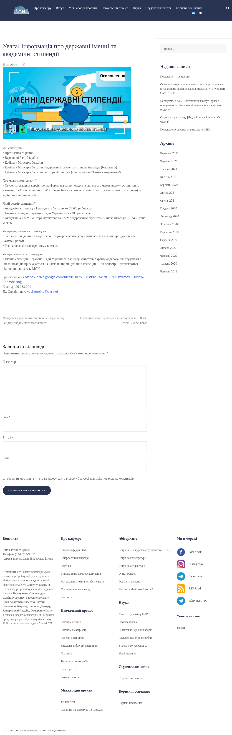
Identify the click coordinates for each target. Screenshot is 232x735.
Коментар (9, 361)
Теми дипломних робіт (74, 661)
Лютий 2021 (168, 193)
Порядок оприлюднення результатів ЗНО (185, 129)
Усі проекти (68, 702)
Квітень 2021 (168, 177)
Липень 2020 (168, 248)
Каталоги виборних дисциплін (79, 645)
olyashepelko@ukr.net (41, 291)
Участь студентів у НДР (133, 614)
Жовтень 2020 (169, 224)
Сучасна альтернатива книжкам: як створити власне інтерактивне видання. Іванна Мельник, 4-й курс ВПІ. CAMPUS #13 (192, 88)
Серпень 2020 (169, 240)
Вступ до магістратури (132, 558)
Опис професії (127, 574)
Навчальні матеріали (73, 630)
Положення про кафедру (75, 589)
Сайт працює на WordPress (20, 730)
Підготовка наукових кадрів (135, 630)
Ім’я (7, 417)
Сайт (6, 458)
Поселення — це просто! (175, 76)
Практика (66, 653)
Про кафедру (42, 8)
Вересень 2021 (169, 153)
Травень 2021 (168, 169)
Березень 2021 (169, 185)
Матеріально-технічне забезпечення (82, 581)
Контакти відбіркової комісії (136, 589)
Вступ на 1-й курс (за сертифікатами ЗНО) (144, 550)
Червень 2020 (168, 256)
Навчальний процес (114, 8)
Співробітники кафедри (75, 558)
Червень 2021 (168, 161)
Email (8, 437)
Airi (50, 730)
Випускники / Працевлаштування (81, 574)
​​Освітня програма (129, 581)
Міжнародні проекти (83, 8)
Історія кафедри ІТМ (73, 550)
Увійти (181, 628)
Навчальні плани (71, 622)
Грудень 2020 (168, 208)
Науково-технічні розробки (135, 638)
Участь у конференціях (133, 645)
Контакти (66, 597)
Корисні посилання (189, 8)
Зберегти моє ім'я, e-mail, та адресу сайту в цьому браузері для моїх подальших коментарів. (70, 478)
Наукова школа (128, 622)
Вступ (60, 8)
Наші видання (127, 653)
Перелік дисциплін (72, 638)
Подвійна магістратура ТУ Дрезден (82, 710)
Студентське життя (158, 8)
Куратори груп (69, 669)
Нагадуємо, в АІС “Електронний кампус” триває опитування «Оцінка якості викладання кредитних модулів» (190, 105)
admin (13, 64)
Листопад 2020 (169, 216)
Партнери (66, 566)
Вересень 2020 (169, 232)
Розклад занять (70, 677)
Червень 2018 (168, 271)
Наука (137, 8)
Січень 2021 (168, 200)
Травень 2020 (168, 263)
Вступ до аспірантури (132, 566)
